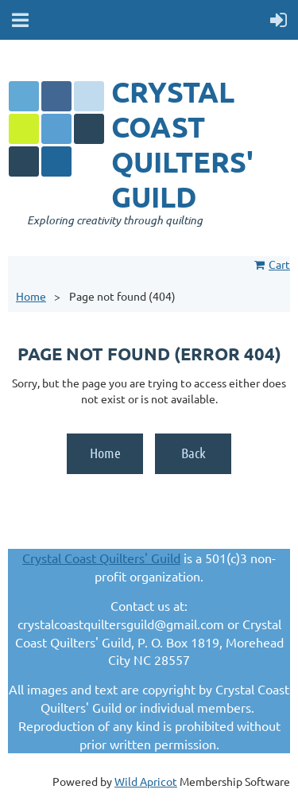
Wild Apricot (145, 781)
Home (31, 296)
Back (193, 452)
